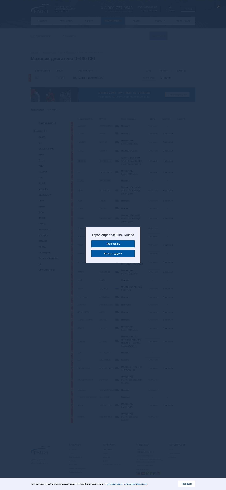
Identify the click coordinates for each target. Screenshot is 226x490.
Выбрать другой (113, 253)
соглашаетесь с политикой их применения (127, 484)
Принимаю (187, 484)
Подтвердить (113, 243)
